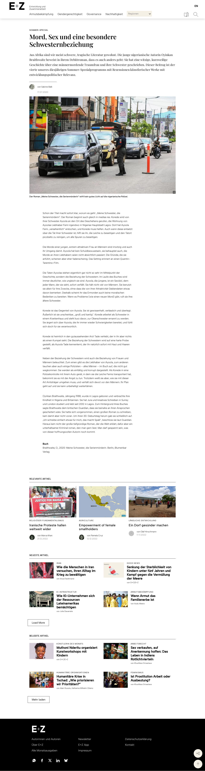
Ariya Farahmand (67, 579)
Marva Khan (44, 535)
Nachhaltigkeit (114, 14)
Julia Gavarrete (66, 611)
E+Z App (83, 744)
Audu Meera (139, 604)
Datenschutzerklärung (138, 739)
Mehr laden (38, 699)
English (196, 6)
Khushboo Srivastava (143, 663)
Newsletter (84, 739)
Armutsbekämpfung (41, 14)
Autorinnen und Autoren (46, 739)
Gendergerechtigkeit (70, 14)
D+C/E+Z (134, 582)
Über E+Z (37, 744)
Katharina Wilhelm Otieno (82, 688)
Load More (38, 622)
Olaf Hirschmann (146, 531)
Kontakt (129, 744)
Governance (94, 14)
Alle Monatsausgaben (44, 750)
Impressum (85, 750)
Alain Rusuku (65, 688)
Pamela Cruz (95, 535)
